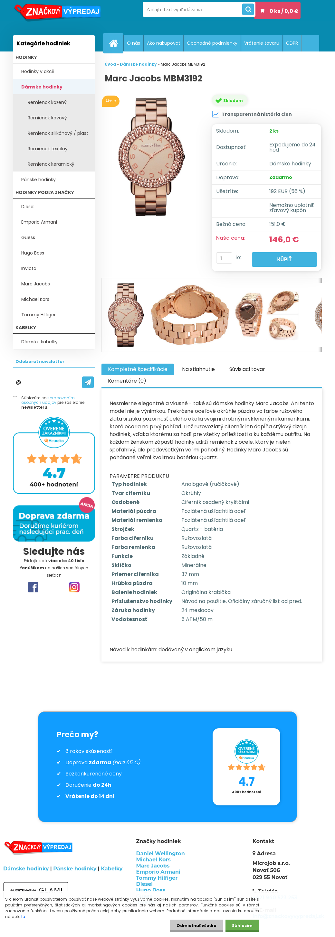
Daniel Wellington (160, 853)
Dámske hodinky (41, 87)
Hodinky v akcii (37, 71)
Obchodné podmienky (212, 43)
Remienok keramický (51, 164)
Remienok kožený (47, 102)
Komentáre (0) (127, 381)
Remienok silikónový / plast (58, 133)
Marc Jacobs (35, 284)
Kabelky (111, 869)
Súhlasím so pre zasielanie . (52, 403)
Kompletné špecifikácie (138, 369)
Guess (28, 237)
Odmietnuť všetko (196, 925)
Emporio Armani (39, 222)
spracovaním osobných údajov (48, 400)
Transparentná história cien (252, 114)
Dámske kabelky (39, 342)
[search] (248, 10)
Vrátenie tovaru (261, 43)
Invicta (28, 268)
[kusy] (224, 258)
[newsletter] (88, 382)
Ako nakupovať (163, 43)
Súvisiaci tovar (247, 369)
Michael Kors (35, 299)
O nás (133, 43)
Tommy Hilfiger (38, 314)
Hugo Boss (32, 253)
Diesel (27, 206)
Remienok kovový (47, 118)
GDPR (292, 43)
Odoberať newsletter (39, 361)
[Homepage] (116, 43)
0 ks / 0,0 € (284, 11)
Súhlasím (242, 925)
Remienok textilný (48, 148)
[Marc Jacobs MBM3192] (153, 156)
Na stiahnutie (198, 369)
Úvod (110, 64)
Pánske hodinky (38, 179)
